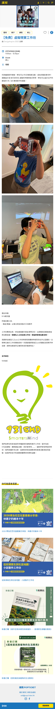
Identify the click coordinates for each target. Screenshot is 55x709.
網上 (28, 32)
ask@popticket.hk (27, 695)
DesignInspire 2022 (11, 41)
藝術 (5, 32)
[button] (51, 32)
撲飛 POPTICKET (27, 687)
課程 (21, 32)
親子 (13, 32)
